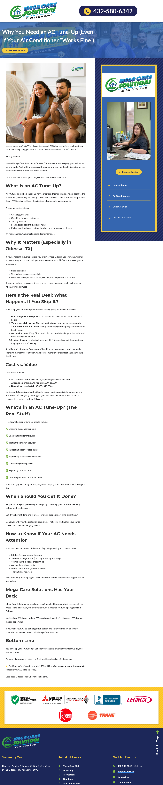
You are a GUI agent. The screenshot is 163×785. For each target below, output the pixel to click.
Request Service (126, 771)
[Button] (15, 50)
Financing (68, 770)
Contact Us (123, 776)
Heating (6, 766)
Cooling (15, 766)
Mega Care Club (71, 766)
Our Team (68, 779)
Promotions (69, 774)
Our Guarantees (71, 783)
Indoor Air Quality (31, 766)
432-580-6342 (43, 666)
